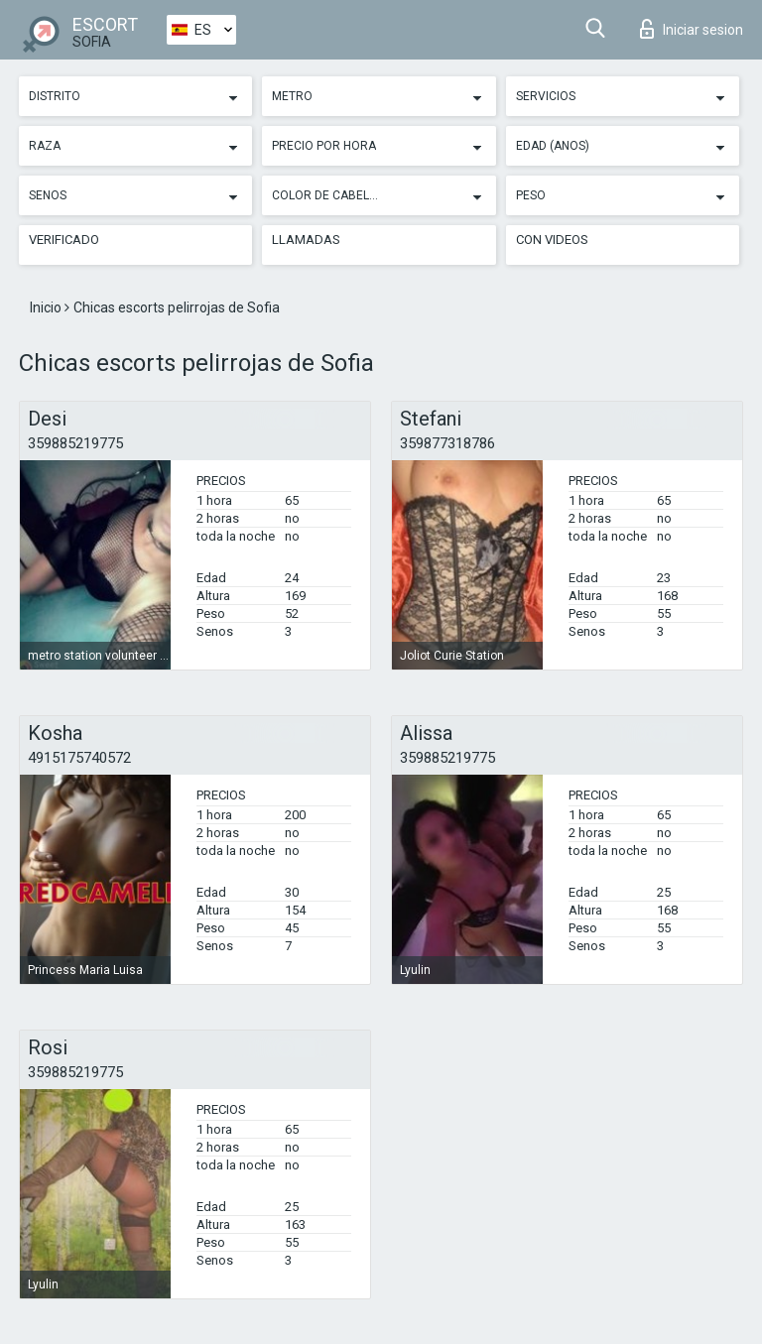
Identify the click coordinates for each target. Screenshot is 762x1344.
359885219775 (75, 443)
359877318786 (447, 443)
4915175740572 (79, 758)
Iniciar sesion (691, 29)
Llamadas (306, 239)
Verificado (64, 239)
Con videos (552, 239)
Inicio (47, 307)
